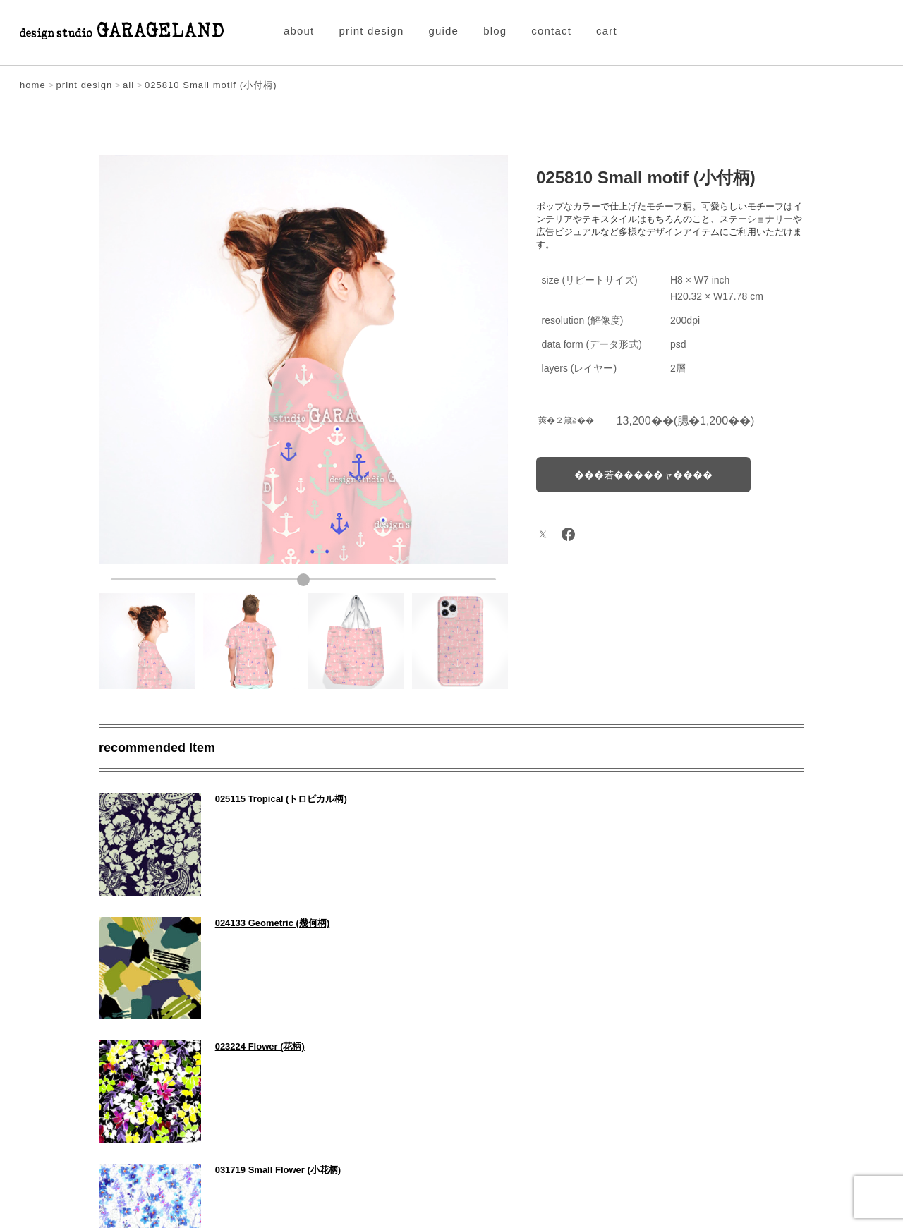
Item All (452, 1076)
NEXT (770, 1076)
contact (551, 31)
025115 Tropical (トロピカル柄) (280, 799)
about (299, 31)
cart (606, 31)
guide (443, 31)
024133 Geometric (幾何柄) (638, 799)
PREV (132, 1076)
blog (495, 31)
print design (371, 31)
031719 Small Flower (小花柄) (643, 921)
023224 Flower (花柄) (258, 921)
